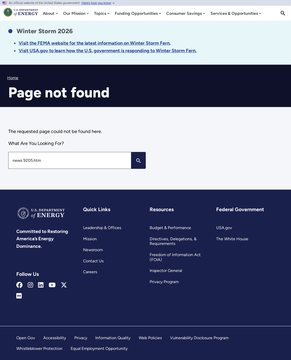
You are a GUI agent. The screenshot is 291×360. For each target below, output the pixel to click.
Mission (90, 238)
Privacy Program (164, 281)
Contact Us (93, 260)
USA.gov (224, 227)
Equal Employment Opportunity (99, 348)
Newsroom (93, 249)
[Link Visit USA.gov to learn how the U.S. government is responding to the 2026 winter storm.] (108, 51)
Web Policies (150, 337)
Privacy (80, 337)
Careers (90, 271)
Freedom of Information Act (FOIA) (175, 257)
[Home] (21, 14)
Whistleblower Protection (39, 348)
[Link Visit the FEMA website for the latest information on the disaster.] (95, 43)
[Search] (283, 13)
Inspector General (166, 270)
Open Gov (25, 337)
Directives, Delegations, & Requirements (173, 241)
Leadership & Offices (102, 227)
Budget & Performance (170, 227)
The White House (232, 238)
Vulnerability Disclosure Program (199, 337)
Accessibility (54, 337)
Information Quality (112, 337)
